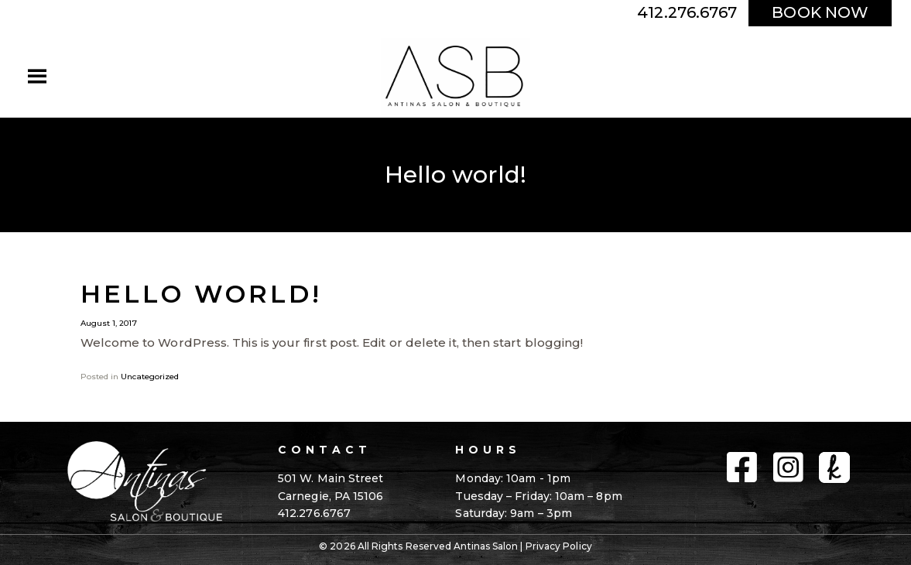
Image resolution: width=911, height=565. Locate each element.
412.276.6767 (687, 12)
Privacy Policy (559, 546)
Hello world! (201, 294)
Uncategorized (150, 377)
